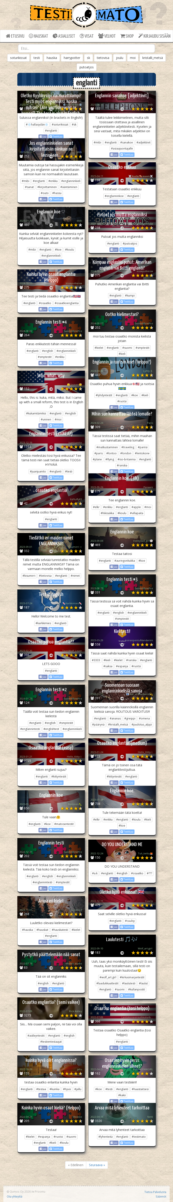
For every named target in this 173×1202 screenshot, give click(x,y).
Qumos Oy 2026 (19, 1191)
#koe (58, 249)
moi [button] (133, 58)
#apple (136, 507)
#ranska (122, 465)
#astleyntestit (36, 1035)
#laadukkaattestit (107, 983)
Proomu (40, 1191)
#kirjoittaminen (47, 187)
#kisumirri (29, 576)
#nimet (75, 576)
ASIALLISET (64, 36)
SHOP (127, 36)
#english (47, 351)
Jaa (43, 137)
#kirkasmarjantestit (132, 977)
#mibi (97, 142)
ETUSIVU (15, 36)
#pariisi (143, 447)
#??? (149, 873)
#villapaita (136, 513)
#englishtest (51, 729)
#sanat (29, 187)
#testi (68, 471)
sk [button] (88, 58)
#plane (97, 459)
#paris (98, 453)
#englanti (51, 130)
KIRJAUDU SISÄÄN (154, 36)
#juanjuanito (38, 471)
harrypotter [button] (72, 58)
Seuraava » (97, 1165)
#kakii (122, 1095)
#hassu (56, 193)
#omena (144, 718)
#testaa (41, 1089)
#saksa (107, 666)
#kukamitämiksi (36, 413)
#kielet (99, 348)
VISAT (87, 36)
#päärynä (98, 724)
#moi (58, 419)
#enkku (53, 181)
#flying (109, 459)
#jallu (77, 1089)
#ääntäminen (68, 187)
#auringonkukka (124, 561)
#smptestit (142, 348)
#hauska (27, 930)
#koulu (69, 249)
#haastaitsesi (140, 1089)
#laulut (143, 983)
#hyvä (67, 1089)
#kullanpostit (136, 989)
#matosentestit (64, 824)
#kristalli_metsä (118, 724)
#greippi (129, 718)
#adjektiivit (143, 142)
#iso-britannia (127, 459)
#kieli (122, 354)
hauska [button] (52, 58)
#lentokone (142, 453)
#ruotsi (122, 401)
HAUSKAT (38, 36)
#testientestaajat (51, 1042)
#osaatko (45, 303)
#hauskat (42, 930)
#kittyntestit (114, 776)
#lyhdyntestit (104, 395)
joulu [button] (119, 58)
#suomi (127, 348)
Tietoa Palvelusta (155, 1192)
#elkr (96, 507)
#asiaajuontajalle (122, 148)
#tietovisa (45, 576)
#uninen (46, 419)
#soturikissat (60, 124)
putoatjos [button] (87, 67)
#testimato (139, 1137)
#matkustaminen (107, 447)
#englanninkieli (70, 181)
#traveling (127, 447)
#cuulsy (130, 921)
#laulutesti (128, 983)
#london (125, 453)
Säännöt (161, 1196)
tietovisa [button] (103, 58)
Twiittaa (56, 137)
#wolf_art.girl (108, 977)
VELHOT (107, 36)
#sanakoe (126, 142)
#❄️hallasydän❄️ (37, 124)
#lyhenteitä (105, 1137)
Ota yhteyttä (14, 1196)
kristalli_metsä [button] (152, 58)
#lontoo (111, 453)
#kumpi (130, 295)
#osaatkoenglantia (67, 303)
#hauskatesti (60, 930)
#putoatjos (130, 243)
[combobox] (86, 48)
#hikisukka (107, 513)
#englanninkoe (114, 196)
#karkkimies (43, 623)
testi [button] (37, 58)
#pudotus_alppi (142, 724)
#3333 (96, 660)
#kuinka (54, 1089)
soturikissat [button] (18, 58)
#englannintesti (30, 729)
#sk (74, 124)
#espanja (122, 666)
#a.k (95, 873)
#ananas (115, 718)
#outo (45, 193)
